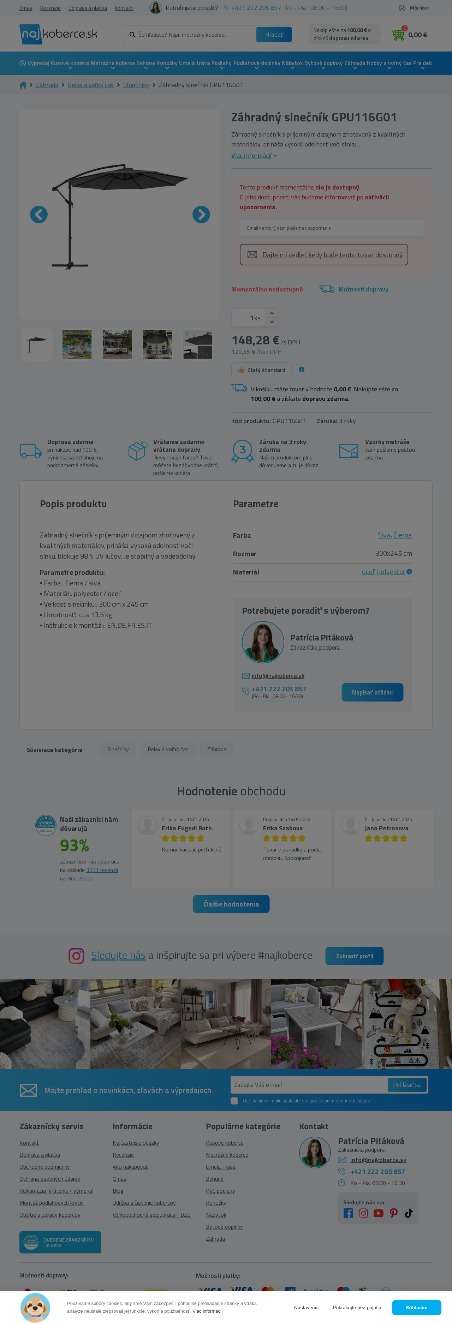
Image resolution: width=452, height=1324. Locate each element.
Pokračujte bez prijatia (357, 1307)
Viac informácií (207, 1311)
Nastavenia (306, 1307)
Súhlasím (417, 1307)
